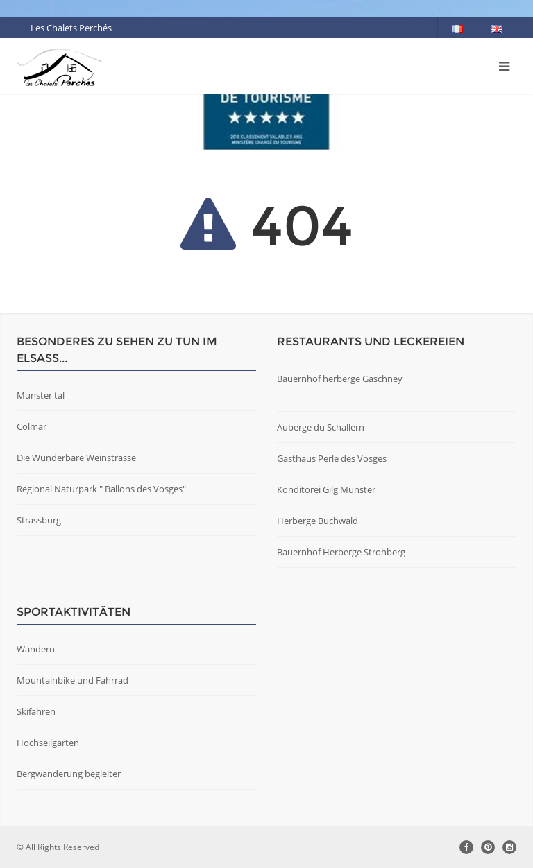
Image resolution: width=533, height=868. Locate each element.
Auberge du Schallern (320, 427)
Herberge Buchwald (317, 520)
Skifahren (36, 711)
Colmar (31, 426)
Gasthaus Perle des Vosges (332, 458)
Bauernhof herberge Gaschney (340, 378)
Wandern (36, 649)
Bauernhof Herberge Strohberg (341, 552)
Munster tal (41, 395)
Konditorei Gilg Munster (326, 489)
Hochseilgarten (48, 742)
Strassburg (39, 520)
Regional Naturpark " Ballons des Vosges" (101, 489)
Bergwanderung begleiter (69, 773)
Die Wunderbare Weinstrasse (76, 457)
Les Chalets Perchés (71, 27)
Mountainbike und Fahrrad (72, 680)
